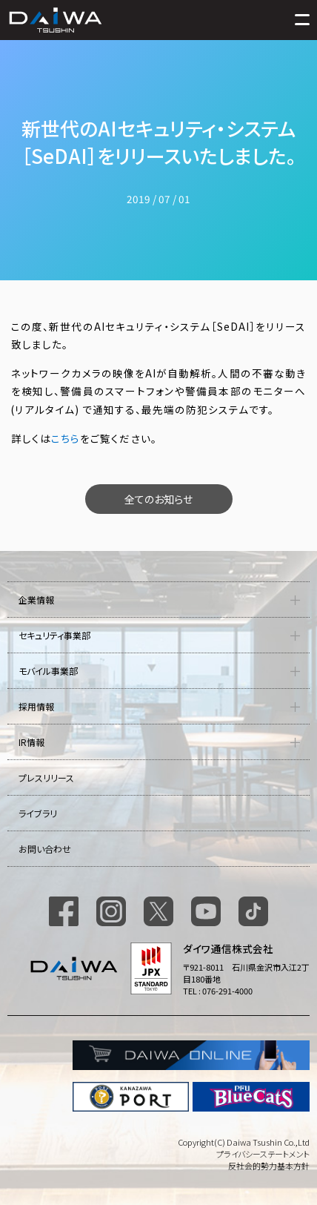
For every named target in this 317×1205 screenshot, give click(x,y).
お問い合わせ (45, 848)
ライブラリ (38, 813)
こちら (65, 438)
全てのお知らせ (158, 499)
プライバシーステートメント (263, 1154)
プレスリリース (46, 777)
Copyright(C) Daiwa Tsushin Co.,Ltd (244, 1142)
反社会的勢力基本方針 (269, 1166)
